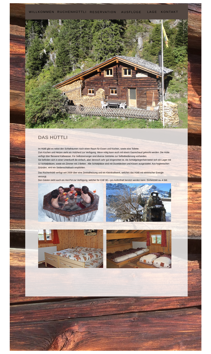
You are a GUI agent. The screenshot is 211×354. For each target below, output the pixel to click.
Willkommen (41, 12)
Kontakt (169, 12)
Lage (152, 12)
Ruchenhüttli (72, 12)
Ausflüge (131, 12)
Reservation (103, 12)
